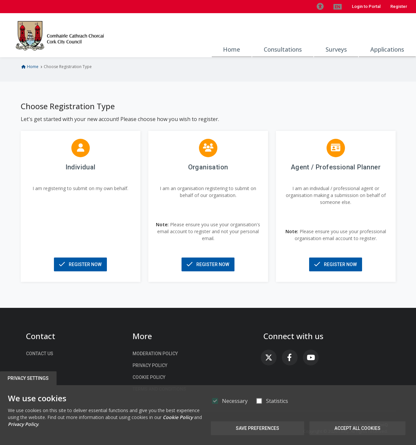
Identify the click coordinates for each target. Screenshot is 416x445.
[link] (269, 357)
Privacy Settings (28, 378)
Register (398, 6)
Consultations (283, 49)
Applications (387, 49)
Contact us (39, 353)
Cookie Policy (149, 377)
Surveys (336, 49)
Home (231, 49)
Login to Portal (366, 6)
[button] (320, 6)
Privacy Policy (150, 365)
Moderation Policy (155, 353)
